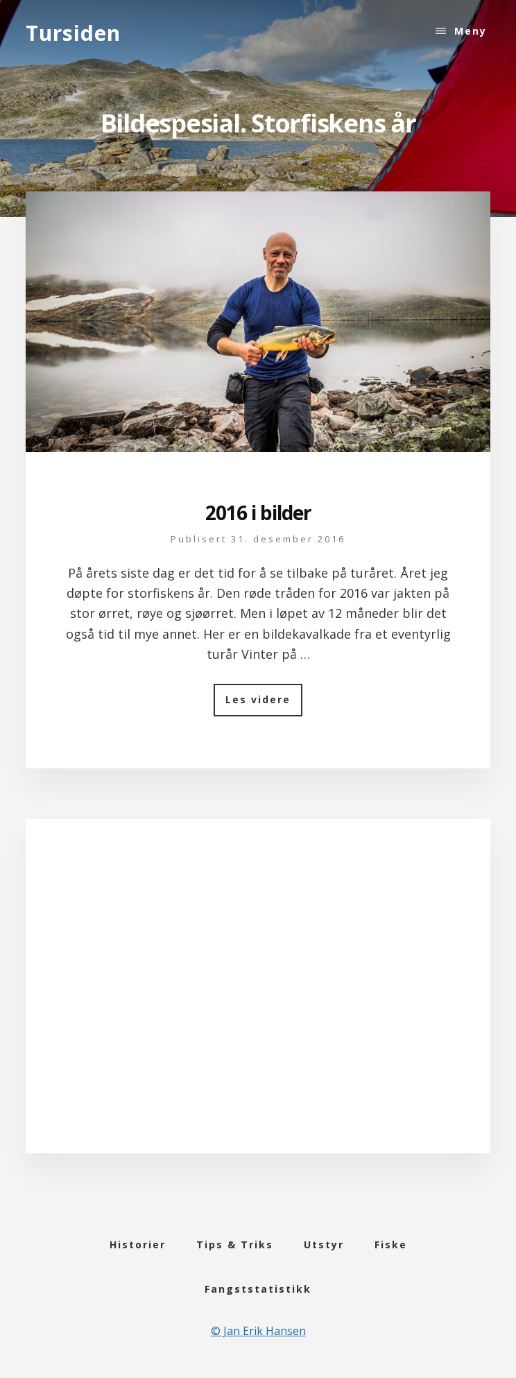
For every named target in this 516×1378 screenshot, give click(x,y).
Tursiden (73, 33)
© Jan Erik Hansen (258, 1330)
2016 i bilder (258, 512)
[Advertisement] (258, 1003)
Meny (470, 30)
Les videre (263, 704)
